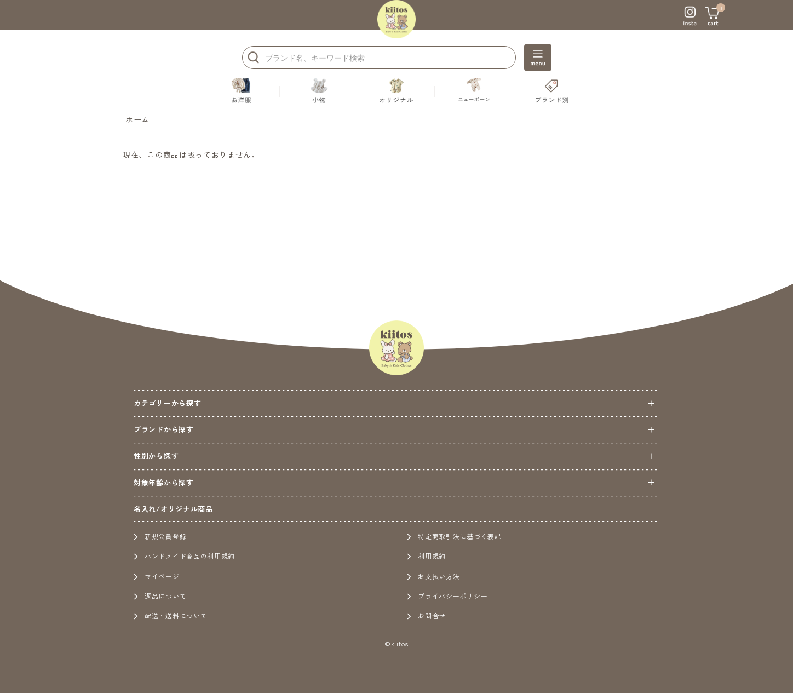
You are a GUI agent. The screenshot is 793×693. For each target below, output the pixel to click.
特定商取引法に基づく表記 (454, 536)
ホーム (137, 119)
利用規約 (426, 555)
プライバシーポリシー (447, 595)
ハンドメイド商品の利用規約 (184, 555)
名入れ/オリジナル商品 (173, 508)
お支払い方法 (433, 576)
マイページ (157, 576)
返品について (160, 595)
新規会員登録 (160, 536)
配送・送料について (170, 615)
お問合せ (426, 615)
